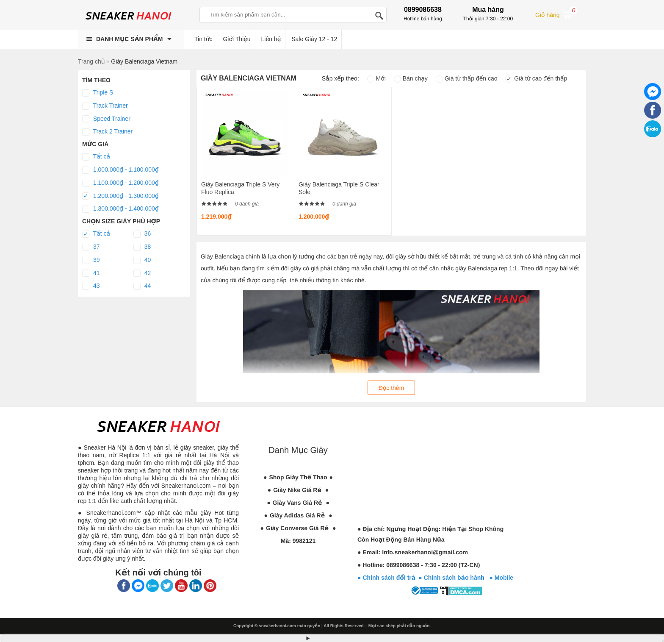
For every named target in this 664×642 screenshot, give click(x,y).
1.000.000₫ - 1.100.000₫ (120, 170)
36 (142, 234)
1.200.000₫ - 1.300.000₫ (120, 196)
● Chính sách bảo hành (453, 577)
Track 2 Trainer (107, 132)
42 (142, 273)
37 (91, 247)
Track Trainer (105, 106)
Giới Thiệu (236, 39)
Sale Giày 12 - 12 (314, 39)
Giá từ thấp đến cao (467, 78)
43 (91, 286)
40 (142, 260)
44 (142, 286)
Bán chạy (411, 78)
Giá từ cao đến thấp (536, 78)
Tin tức (203, 39)
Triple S (97, 93)
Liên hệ (271, 39)
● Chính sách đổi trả (386, 577)
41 (91, 273)
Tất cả (96, 157)
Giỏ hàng (556, 14)
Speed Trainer (106, 119)
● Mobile (501, 577)
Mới (376, 78)
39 (91, 260)
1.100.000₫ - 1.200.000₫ (120, 183)
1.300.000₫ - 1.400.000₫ (120, 209)
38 (142, 247)
